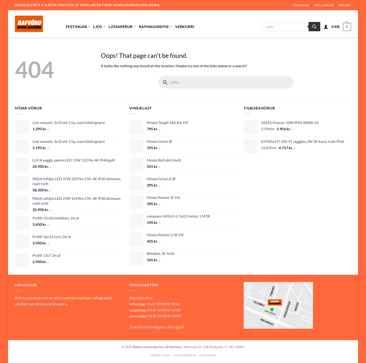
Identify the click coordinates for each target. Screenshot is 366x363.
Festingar (78, 26)
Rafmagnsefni (155, 26)
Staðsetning (301, 5)
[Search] (314, 26)
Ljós (99, 26)
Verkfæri (184, 26)
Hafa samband (324, 5)
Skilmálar (345, 5)
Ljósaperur (122, 26)
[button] (326, 26)
